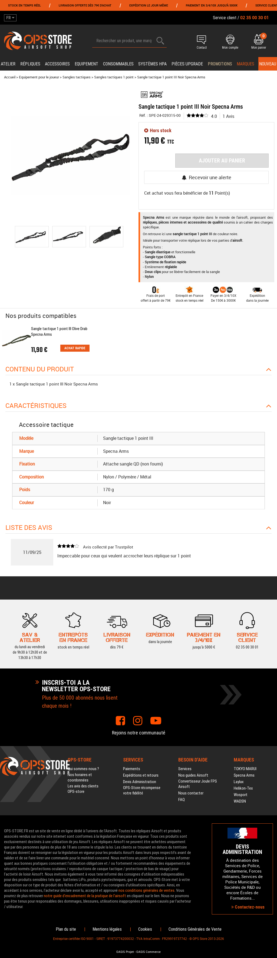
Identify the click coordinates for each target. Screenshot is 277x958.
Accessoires (57, 63)
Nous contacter (190, 793)
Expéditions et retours (141, 775)
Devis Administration (139, 781)
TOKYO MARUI (245, 768)
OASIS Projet (125, 952)
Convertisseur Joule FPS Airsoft (197, 784)
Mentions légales (107, 929)
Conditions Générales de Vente (195, 929)
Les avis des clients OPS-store (83, 789)
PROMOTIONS (220, 63)
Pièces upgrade (187, 63)
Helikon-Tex (243, 788)
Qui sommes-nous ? (83, 768)
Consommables (118, 63)
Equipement (86, 63)
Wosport (241, 794)
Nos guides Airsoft (193, 775)
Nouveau (267, 63)
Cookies (145, 929)
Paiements (131, 768)
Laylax (239, 781)
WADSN (240, 801)
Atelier (8, 63)
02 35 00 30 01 (247, 647)
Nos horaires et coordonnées (80, 777)
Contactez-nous (248, 907)
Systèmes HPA (152, 63)
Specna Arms (244, 775)
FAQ (181, 799)
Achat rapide (74, 348)
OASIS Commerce (148, 952)
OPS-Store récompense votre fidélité (141, 790)
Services (185, 768)
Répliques (30, 63)
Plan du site (66, 929)
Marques (245, 63)
